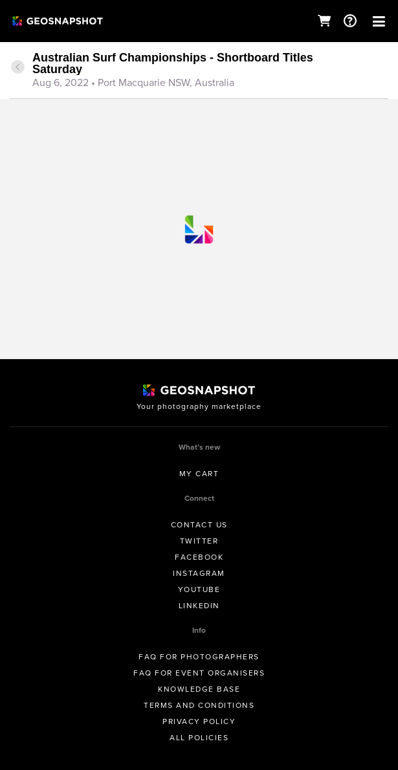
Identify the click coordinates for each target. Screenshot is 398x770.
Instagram (199, 573)
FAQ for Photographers (199, 657)
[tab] (199, 71)
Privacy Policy (199, 721)
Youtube (199, 589)
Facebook (199, 557)
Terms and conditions (199, 705)
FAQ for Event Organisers (199, 673)
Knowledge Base (199, 689)
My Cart (199, 473)
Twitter (199, 541)
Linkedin (199, 605)
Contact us (199, 525)
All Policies (199, 737)
